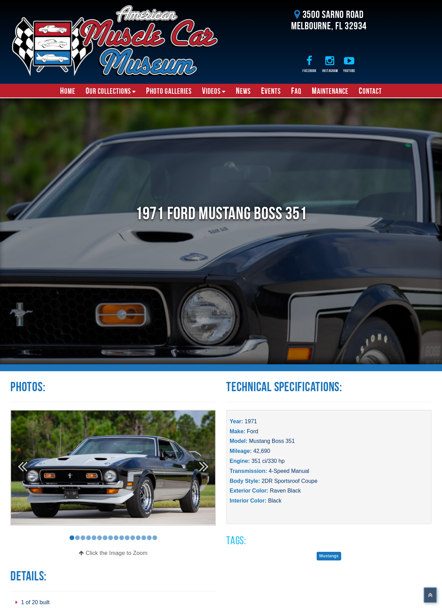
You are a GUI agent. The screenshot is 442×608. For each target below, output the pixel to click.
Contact (370, 90)
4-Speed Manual (289, 471)
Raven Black (285, 491)
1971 (251, 421)
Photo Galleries (169, 90)
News (243, 90)
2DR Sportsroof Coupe (289, 481)
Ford (252, 431)
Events (271, 90)
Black (274, 501)
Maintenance (330, 90)
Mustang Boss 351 (272, 441)
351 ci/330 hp (268, 461)
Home (67, 90)
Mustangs (328, 556)
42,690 (261, 451)
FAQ (296, 90)
